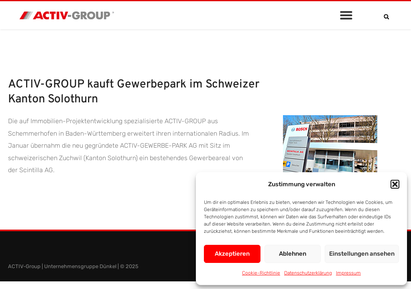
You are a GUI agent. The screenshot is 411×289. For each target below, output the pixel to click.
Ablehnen (292, 253)
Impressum (348, 273)
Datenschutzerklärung (308, 273)
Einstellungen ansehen (362, 253)
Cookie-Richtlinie (261, 273)
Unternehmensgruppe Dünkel (80, 266)
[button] (395, 184)
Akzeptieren (232, 253)
